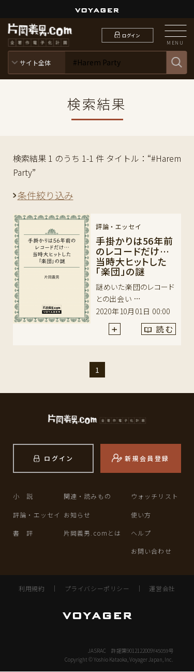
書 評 (23, 533)
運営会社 (162, 588)
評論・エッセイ (37, 515)
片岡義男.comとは (93, 533)
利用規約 (31, 588)
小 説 (23, 496)
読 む (151, 331)
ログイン (131, 35)
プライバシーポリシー (97, 588)
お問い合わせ (151, 551)
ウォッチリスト (154, 496)
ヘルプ (141, 533)
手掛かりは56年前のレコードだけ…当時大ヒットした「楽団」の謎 (134, 256)
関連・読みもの (87, 496)
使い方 (141, 515)
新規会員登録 (147, 458)
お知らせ (77, 515)
